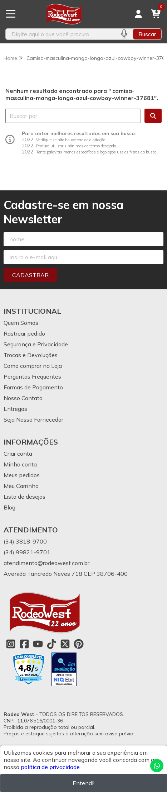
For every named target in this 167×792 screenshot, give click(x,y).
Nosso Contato (23, 398)
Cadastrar (30, 275)
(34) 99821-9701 (27, 552)
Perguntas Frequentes (32, 376)
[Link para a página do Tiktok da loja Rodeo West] (51, 644)
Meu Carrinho (21, 485)
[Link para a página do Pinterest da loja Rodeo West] (79, 644)
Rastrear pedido (24, 333)
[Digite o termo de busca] (60, 34)
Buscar (147, 34)
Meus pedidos (22, 475)
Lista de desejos (24, 496)
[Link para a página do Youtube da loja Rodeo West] (38, 644)
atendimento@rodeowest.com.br (46, 562)
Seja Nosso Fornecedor (33, 419)
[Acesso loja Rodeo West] (138, 14)
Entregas (15, 408)
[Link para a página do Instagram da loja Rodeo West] (11, 644)
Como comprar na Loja (33, 365)
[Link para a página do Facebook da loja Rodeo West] (24, 644)
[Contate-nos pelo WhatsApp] (156, 765)
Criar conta (18, 453)
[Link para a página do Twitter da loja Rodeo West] (65, 644)
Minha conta (20, 464)
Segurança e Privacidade (36, 344)
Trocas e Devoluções (31, 355)
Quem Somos (21, 322)
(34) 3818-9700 (25, 541)
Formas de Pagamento (33, 387)
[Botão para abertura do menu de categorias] (10, 14)
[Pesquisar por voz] (124, 34)
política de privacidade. (51, 766)
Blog (9, 507)
